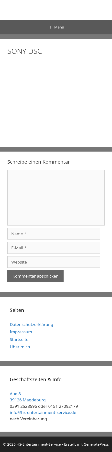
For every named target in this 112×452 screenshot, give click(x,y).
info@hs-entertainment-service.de (43, 412)
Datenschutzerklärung (31, 324)
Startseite (19, 339)
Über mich (20, 347)
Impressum (21, 332)
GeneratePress (96, 444)
